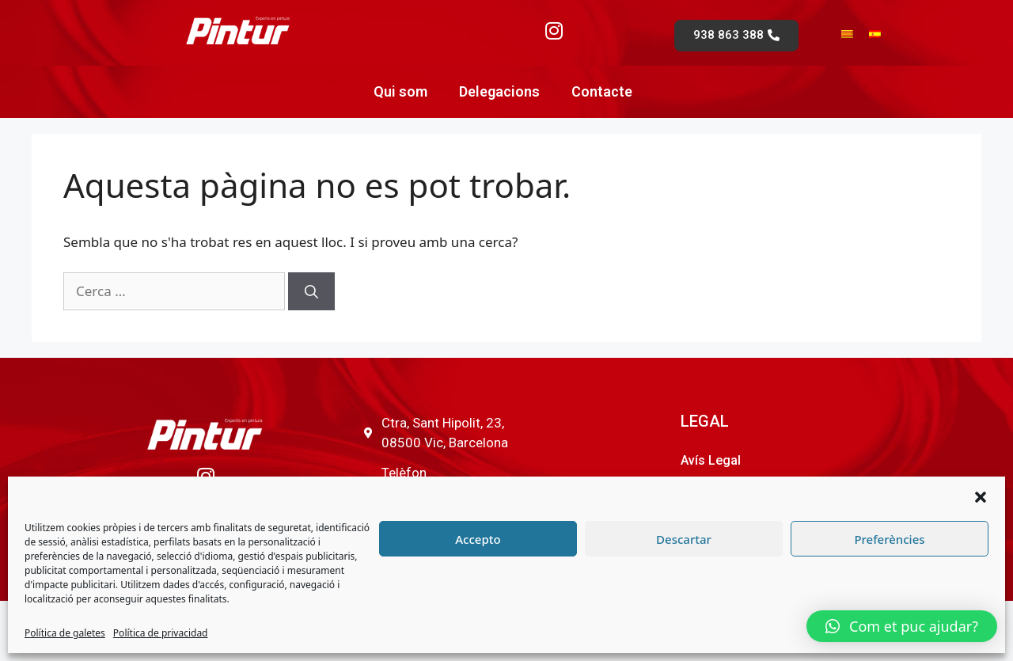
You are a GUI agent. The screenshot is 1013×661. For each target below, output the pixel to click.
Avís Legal (711, 460)
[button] (980, 497)
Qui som (400, 91)
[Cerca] (311, 291)
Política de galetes (65, 633)
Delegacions (499, 91)
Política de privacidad (160, 633)
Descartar (683, 539)
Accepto (477, 539)
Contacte (601, 91)
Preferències (889, 539)
